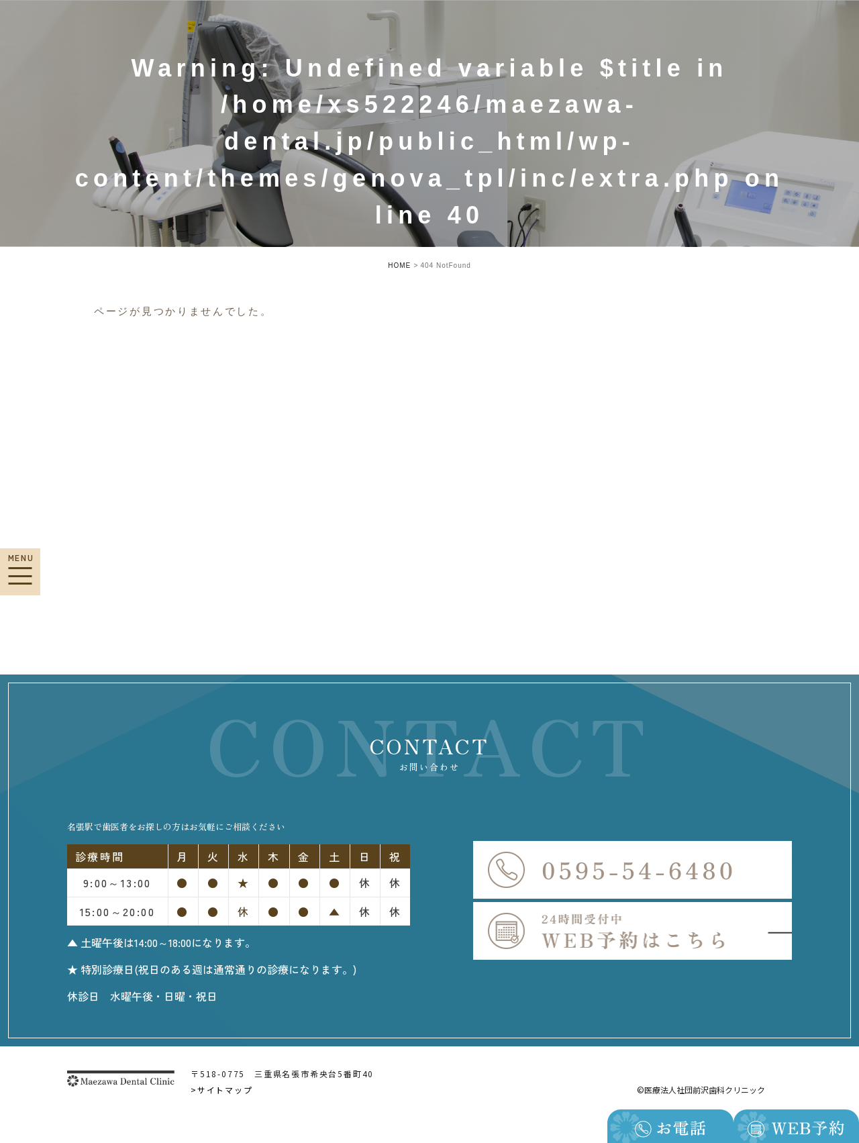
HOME (399, 265)
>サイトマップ (222, 1089)
